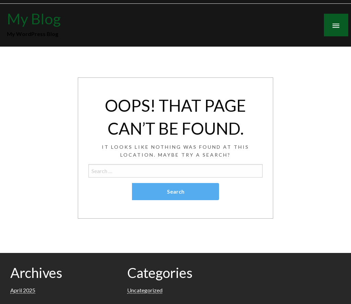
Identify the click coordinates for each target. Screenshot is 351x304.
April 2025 (22, 290)
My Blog (34, 18)
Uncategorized (144, 290)
